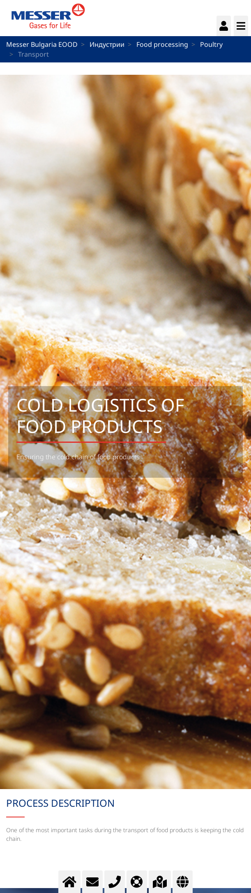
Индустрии (107, 44)
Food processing (162, 44)
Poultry (211, 44)
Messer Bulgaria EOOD (42, 44)
